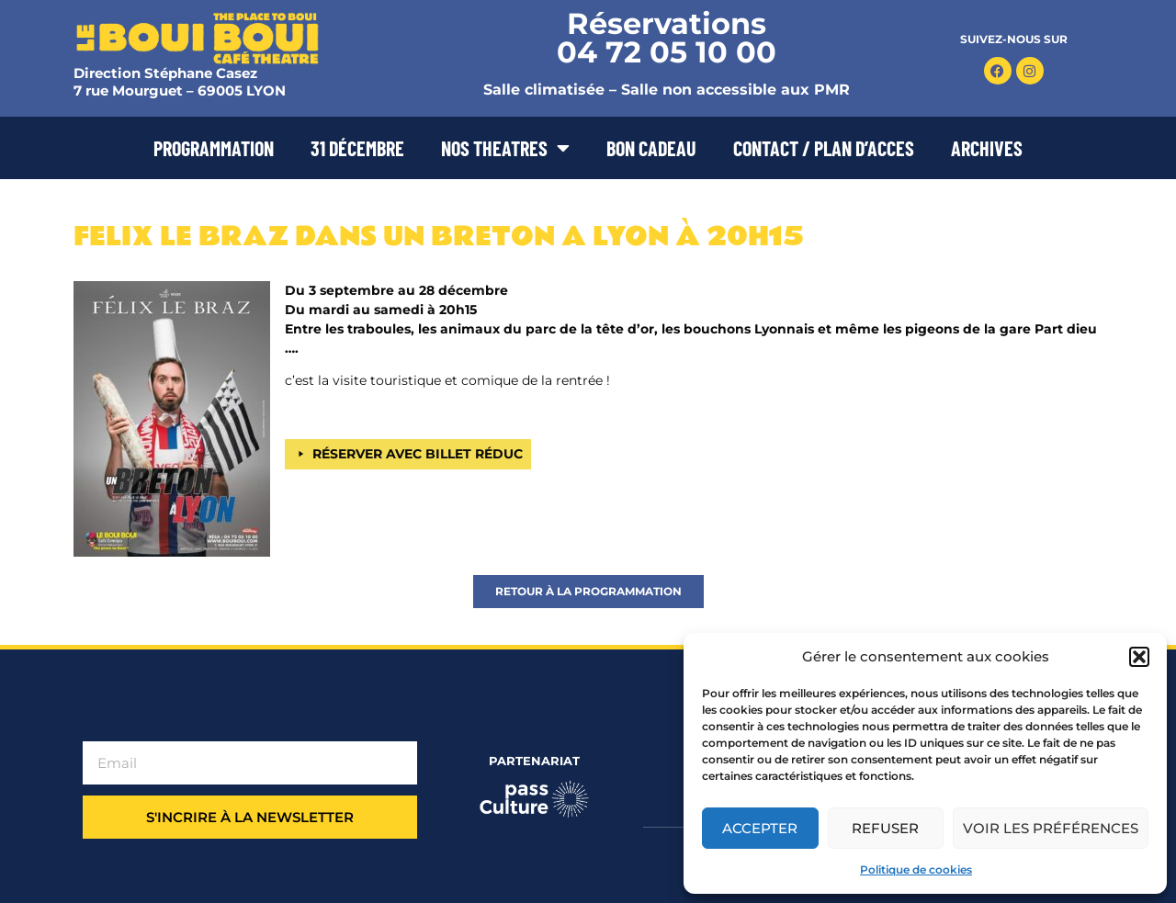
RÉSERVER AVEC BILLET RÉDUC (417, 454)
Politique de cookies (916, 869)
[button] (1139, 657)
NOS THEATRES (505, 148)
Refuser (885, 828)
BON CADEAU (651, 148)
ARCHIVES (987, 148)
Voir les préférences (1050, 828)
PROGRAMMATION (213, 148)
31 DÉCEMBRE (357, 148)
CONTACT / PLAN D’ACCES (823, 148)
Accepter (759, 828)
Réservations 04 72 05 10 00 (666, 38)
